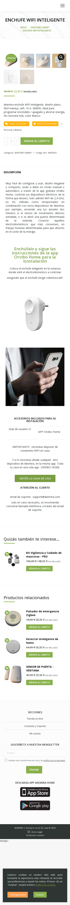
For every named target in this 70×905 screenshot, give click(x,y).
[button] (35, 540)
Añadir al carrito (36, 203)
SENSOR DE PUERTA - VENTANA (40, 730)
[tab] (35, 232)
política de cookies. (45, 884)
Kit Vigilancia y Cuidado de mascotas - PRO (44, 616)
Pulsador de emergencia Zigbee (42, 675)
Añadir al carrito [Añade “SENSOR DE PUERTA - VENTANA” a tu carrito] (39, 744)
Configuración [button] (18, 894)
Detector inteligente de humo (42, 703)
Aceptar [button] (40, 894)
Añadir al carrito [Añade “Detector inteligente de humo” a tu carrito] (39, 717)
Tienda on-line (35, 781)
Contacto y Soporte (35, 788)
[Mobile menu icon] (62, 5)
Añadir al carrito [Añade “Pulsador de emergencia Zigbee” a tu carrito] (39, 689)
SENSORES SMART (23, 215)
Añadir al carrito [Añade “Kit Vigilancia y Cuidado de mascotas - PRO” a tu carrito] (39, 630)
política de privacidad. (54, 822)
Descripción (12, 234)
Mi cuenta (35, 795)
